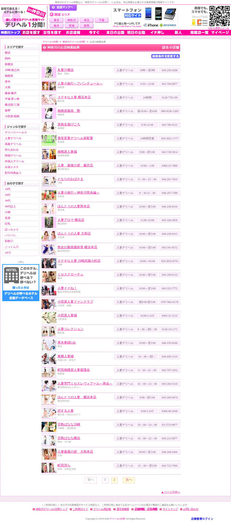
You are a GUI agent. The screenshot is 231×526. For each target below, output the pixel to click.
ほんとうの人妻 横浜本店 (77, 397)
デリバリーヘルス (16, 132)
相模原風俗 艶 (69, 111)
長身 (7, 218)
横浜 (7, 52)
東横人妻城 (66, 356)
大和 (7, 87)
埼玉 (86, 20)
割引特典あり (13, 172)
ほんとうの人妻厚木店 (74, 206)
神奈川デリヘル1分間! (74, 41)
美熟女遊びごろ (69, 124)
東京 (56, 20)
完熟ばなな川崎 (69, 424)
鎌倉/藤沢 (11, 93)
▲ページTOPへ (170, 492)
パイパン (10, 235)
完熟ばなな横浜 (69, 438)
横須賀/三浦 (12, 104)
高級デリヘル (13, 144)
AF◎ (8, 252)
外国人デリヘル (14, 161)
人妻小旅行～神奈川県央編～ (79, 192)
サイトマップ (170, 509)
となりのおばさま (70, 179)
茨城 (71, 25)
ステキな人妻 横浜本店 (74, 97)
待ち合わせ (12, 149)
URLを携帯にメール (218, 28)
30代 (7, 200)
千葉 (101, 20)
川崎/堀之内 (12, 70)
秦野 (7, 110)
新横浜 (9, 64)
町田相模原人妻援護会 (74, 370)
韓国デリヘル (13, 155)
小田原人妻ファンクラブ (75, 301)
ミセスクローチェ (70, 274)
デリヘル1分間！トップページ (63, 8)
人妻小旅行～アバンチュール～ (80, 83)
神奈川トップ (10, 32)
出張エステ (12, 167)
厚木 (7, 81)
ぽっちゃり (12, 229)
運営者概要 (122, 509)
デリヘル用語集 (102, 509)
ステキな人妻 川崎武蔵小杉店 (79, 261)
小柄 (7, 212)
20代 (7, 194)
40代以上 (10, 206)
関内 (7, 58)
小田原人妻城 (67, 315)
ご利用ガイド (80, 509)
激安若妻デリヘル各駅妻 (75, 138)
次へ (129, 479)
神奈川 (71, 20)
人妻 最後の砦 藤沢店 (75, 165)
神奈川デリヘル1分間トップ (51, 509)
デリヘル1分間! (50, 41)
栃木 (56, 25)
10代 (7, 189)
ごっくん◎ (12, 246)
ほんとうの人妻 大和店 (74, 233)
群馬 (86, 25)
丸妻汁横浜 (66, 70)
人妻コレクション (70, 329)
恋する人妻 (66, 411)
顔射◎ (9, 241)
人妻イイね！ (67, 288)
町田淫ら (64, 465)
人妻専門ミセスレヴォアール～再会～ (85, 383)
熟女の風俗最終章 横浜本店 (77, 247)
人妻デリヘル (13, 138)
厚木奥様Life (67, 342)
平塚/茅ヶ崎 (12, 99)
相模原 (9, 75)
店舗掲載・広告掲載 (145, 509)
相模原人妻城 (67, 151)
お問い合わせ (190, 509)
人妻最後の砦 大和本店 (75, 451)
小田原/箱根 (12, 116)
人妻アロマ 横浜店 (71, 220)
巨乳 (7, 223)
